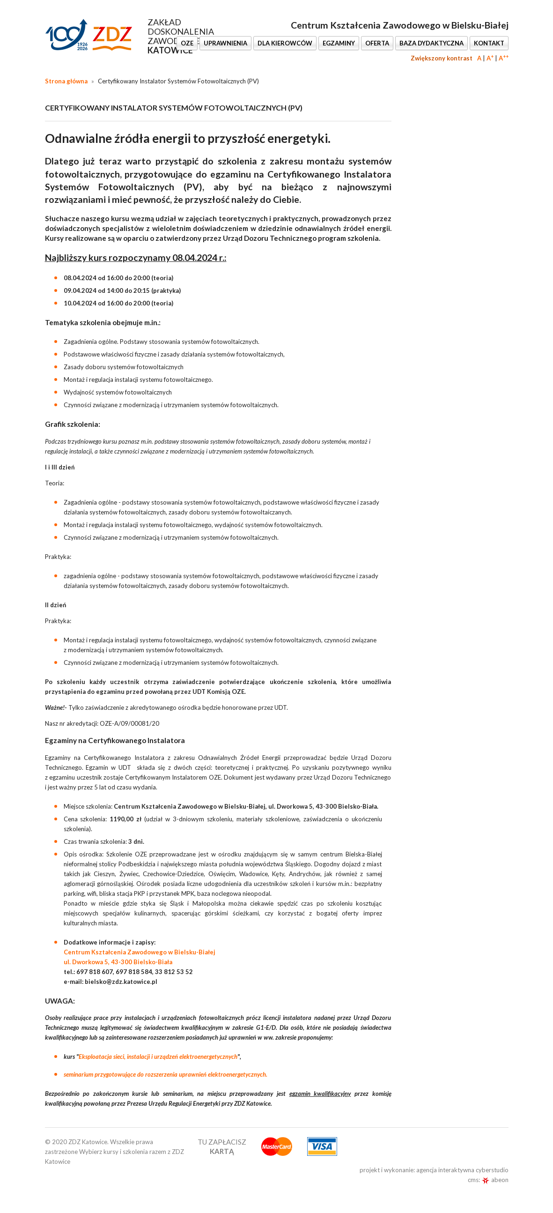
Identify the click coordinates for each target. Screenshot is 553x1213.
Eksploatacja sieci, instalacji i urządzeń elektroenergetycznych (158, 1056)
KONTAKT (489, 43)
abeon (495, 1179)
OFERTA (377, 43)
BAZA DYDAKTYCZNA (431, 43)
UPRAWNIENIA (225, 43)
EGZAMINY (339, 43)
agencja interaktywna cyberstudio (462, 1170)
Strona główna (66, 81)
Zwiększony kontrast (441, 58)
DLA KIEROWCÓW (285, 43)
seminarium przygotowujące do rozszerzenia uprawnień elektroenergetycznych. (165, 1074)
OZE (187, 43)
